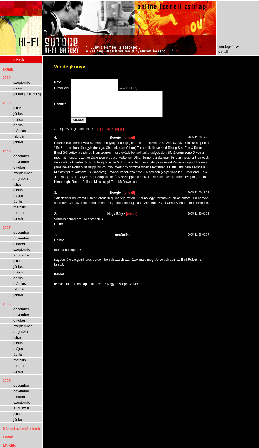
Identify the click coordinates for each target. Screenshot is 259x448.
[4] (112, 134)
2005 (7, 381)
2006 (7, 304)
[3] (108, 134)
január (18, 142)
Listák (8, 437)
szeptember (22, 83)
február (19, 136)
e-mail (223, 51)
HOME (8, 69)
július (17, 108)
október (19, 167)
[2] (103, 134)
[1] (99, 134)
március (19, 131)
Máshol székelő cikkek (21, 429)
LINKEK (9, 445)
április (18, 125)
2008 (7, 151)
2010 (7, 78)
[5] (117, 134)
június (18, 88)
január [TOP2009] (27, 94)
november (21, 162)
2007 (7, 228)
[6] (122, 134)
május (18, 119)
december (21, 156)
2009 (7, 103)
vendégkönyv (228, 47)
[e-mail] (129, 142)
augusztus (21, 179)
